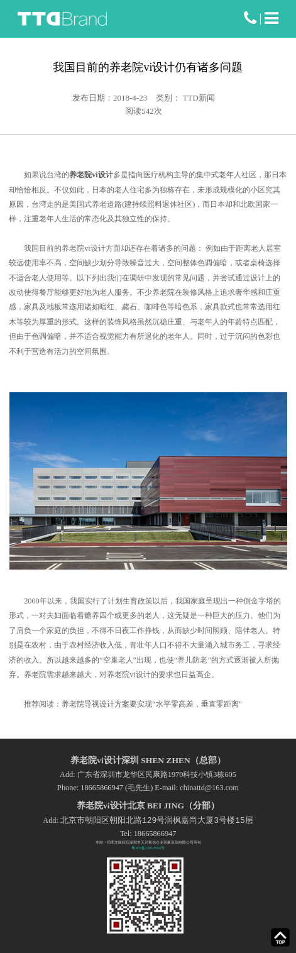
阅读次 (143, 111)
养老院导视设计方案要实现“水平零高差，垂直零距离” (152, 704)
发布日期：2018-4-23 (109, 97)
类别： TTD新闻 (185, 97)
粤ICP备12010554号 (148, 848)
